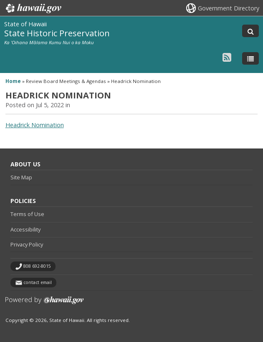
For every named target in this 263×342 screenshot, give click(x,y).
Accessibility (25, 229)
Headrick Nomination (34, 125)
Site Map (21, 177)
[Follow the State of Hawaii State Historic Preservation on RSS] (227, 57)
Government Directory (228, 8)
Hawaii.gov (33, 8)
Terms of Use (27, 214)
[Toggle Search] (250, 31)
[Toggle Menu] (250, 58)
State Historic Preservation (57, 33)
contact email (37, 282)
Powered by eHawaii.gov (44, 303)
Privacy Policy (26, 244)
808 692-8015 (37, 266)
